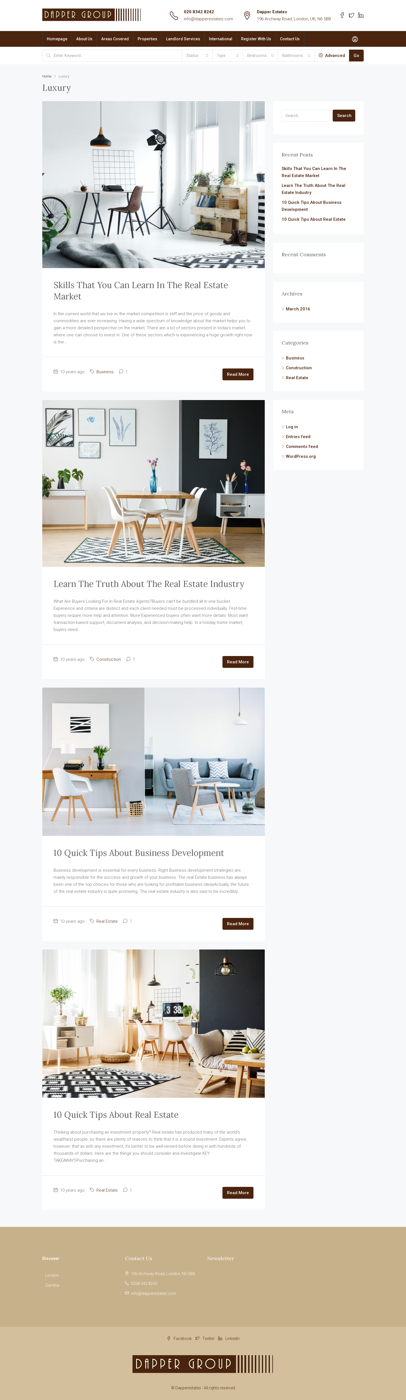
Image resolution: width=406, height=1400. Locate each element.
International (220, 39)
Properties (147, 39)
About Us (84, 39)
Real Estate (107, 921)
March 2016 (298, 309)
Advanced (332, 55)
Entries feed (298, 436)
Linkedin (229, 1338)
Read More (238, 374)
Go (356, 55)
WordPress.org (301, 456)
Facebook (180, 1338)
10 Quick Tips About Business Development (139, 852)
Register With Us (256, 39)
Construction (108, 659)
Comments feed (302, 446)
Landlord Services (183, 39)
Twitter (205, 1338)
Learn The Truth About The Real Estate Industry (149, 583)
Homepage (57, 39)
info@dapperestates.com (208, 18)
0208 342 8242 (144, 1283)
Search (344, 115)
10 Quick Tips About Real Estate (116, 1114)
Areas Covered (115, 39)
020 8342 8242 (199, 11)
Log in (292, 426)
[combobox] (197, 55)
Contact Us (290, 39)
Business (105, 371)
